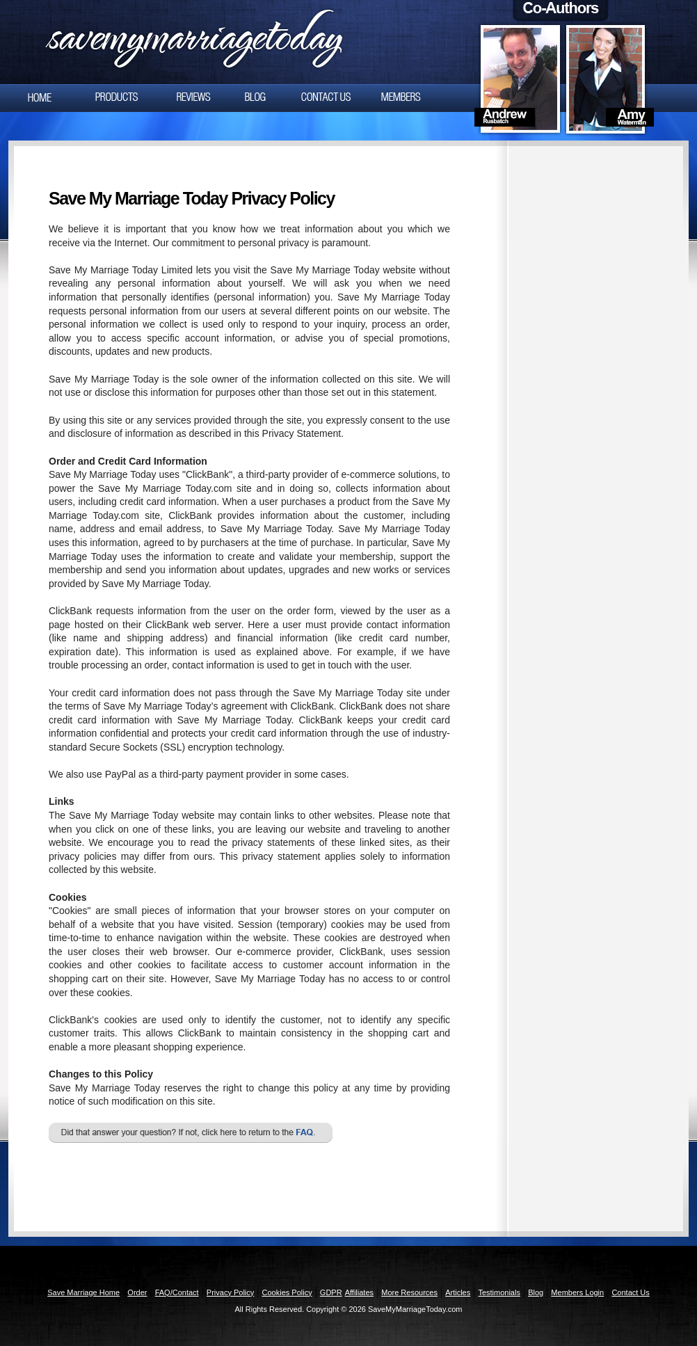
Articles (457, 1292)
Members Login (577, 1292)
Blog (535, 1292)
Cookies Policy (287, 1292)
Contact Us (630, 1292)
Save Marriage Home (83, 1292)
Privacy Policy (230, 1292)
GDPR (331, 1292)
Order (137, 1292)
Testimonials (499, 1292)
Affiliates (359, 1292)
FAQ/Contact (177, 1292)
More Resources (409, 1292)
